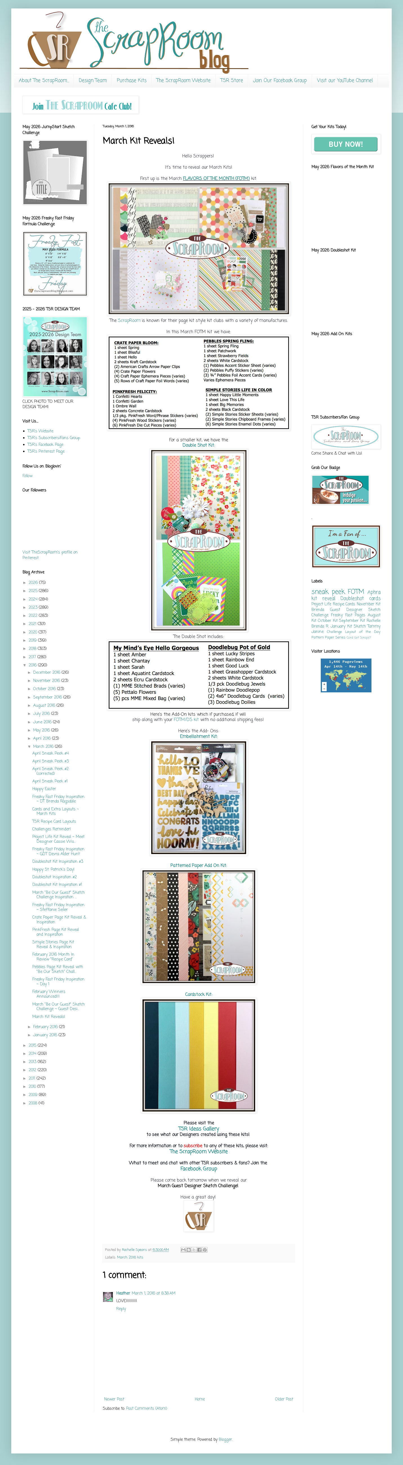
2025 (34, 591)
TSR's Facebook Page (45, 445)
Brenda (317, 610)
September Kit (352, 621)
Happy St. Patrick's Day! (53, 870)
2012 (33, 1070)
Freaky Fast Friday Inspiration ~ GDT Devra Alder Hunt (58, 851)
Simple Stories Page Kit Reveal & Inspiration (53, 944)
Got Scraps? (362, 637)
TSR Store (232, 80)
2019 (33, 641)
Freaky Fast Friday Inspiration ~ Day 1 (58, 982)
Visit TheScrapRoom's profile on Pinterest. (50, 555)
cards (374, 598)
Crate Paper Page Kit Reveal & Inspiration (59, 920)
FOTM (356, 592)
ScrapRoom (129, 320)
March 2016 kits (130, 1257)
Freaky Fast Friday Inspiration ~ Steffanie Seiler (58, 907)
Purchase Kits (131, 80)
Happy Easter (44, 789)
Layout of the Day (362, 632)
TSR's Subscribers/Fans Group (54, 438)
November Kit (368, 604)
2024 (34, 600)
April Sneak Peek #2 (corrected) (50, 771)
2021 (33, 624)
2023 (34, 608)
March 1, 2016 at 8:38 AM (153, 1294)
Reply (121, 1309)
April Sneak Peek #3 (50, 761)
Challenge (334, 632)
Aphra (374, 592)
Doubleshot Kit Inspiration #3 (57, 862)
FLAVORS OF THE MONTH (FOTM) (216, 178)
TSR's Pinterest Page (46, 452)
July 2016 (42, 714)
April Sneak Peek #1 (50, 781)
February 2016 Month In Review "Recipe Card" (53, 957)
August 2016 (45, 706)
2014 (33, 1054)
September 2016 (48, 698)
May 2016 (42, 730)
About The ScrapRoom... (44, 80)
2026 (34, 583)
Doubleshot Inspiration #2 (54, 877)
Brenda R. (320, 627)
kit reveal (323, 598)
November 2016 (47, 681)
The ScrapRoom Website (184, 80)
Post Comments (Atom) (146, 1409)
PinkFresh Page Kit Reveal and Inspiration (55, 932)
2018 (33, 649)
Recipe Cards (344, 604)
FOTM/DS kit (185, 720)
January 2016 (46, 1035)
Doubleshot (352, 598)
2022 (34, 616)
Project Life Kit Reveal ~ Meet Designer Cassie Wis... (58, 839)
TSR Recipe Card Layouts (54, 822)
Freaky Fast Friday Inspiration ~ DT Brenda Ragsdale (58, 799)
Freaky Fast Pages (348, 615)
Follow (27, 476)
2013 (33, 1062)
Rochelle (373, 621)
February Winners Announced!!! (48, 994)
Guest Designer (346, 610)
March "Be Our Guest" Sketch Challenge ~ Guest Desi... (58, 1007)
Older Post (284, 1399)
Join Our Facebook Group (280, 80)
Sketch (360, 627)
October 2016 (45, 689)
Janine (317, 632)
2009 (34, 1095)
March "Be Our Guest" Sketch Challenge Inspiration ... (58, 895)
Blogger (225, 1440)
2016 (33, 665)
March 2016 (44, 747)
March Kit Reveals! (48, 1017)
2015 (33, 1046)
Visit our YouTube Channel (345, 80)
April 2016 (42, 739)
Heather (123, 1294)
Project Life (321, 604)
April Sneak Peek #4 (50, 754)
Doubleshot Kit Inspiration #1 (57, 885)
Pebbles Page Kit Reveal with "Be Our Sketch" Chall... (57, 969)
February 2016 (46, 1027)
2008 (34, 1103)
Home (200, 1399)
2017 (33, 657)
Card (350, 637)
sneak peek (328, 592)
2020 (34, 632)
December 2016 (47, 673)
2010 (33, 1087)
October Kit (328, 621)
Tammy (374, 627)
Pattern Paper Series (328, 637)
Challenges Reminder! (51, 829)
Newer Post (114, 1399)
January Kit (341, 627)
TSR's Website (40, 431)
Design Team (93, 80)
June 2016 (43, 722)
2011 (33, 1079)
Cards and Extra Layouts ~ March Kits (55, 811)
